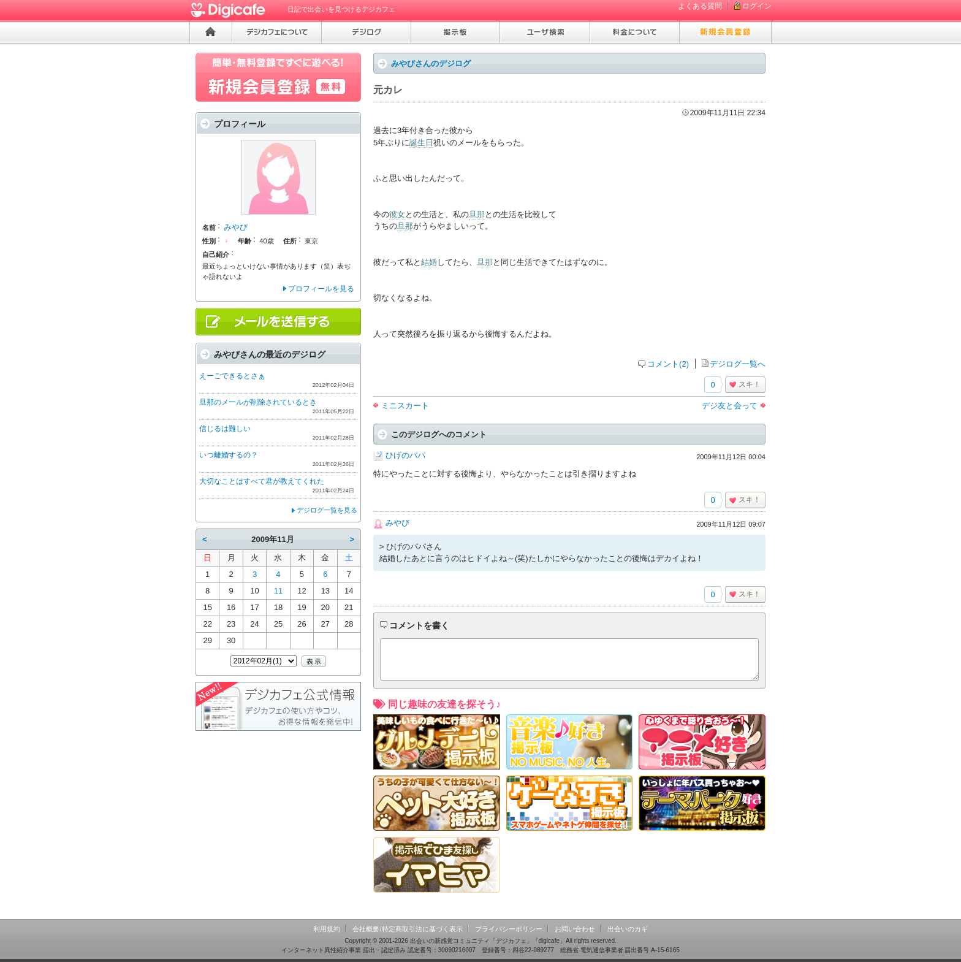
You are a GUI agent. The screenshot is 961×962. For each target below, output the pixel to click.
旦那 (477, 214)
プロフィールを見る (321, 288)
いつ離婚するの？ (228, 455)
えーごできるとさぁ (232, 376)
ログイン (757, 6)
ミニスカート (405, 405)
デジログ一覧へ (737, 363)
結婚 (429, 262)
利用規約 (326, 929)
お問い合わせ (575, 929)
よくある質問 (700, 6)
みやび (397, 522)
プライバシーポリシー (508, 929)
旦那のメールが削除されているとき (258, 402)
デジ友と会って (730, 405)
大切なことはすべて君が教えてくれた (261, 481)
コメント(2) (668, 363)
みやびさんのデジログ (431, 63)
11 (278, 590)
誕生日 (421, 142)
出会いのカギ (627, 929)
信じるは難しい (225, 428)
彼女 (397, 214)
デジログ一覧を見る (327, 510)
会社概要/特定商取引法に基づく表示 (407, 929)
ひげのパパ (405, 455)
